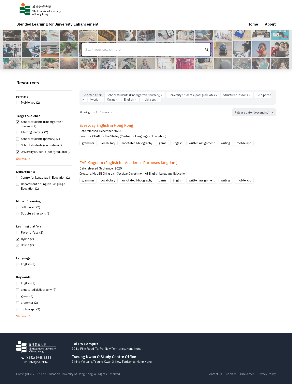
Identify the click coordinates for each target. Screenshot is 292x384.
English (130, 99)
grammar (88, 143)
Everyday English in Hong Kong (106, 125)
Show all (23, 159)
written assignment (202, 143)
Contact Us (214, 374)
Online (112, 99)
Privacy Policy (267, 374)
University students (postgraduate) (193, 95)
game (162, 143)
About (270, 24)
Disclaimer (247, 374)
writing (225, 143)
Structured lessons (237, 95)
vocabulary (108, 143)
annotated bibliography (136, 143)
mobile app (150, 99)
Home (252, 24)
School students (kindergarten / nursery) (135, 95)
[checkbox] (28, 102)
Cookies (231, 374)
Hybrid (96, 99)
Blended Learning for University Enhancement (57, 24)
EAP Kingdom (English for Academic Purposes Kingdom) (128, 162)
